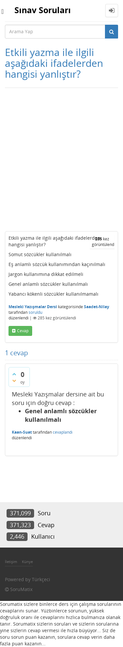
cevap (23, 331)
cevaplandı (62, 432)
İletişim (11, 561)
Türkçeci (41, 579)
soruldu (35, 312)
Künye (27, 561)
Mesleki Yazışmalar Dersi (33, 307)
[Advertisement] (61, 159)
